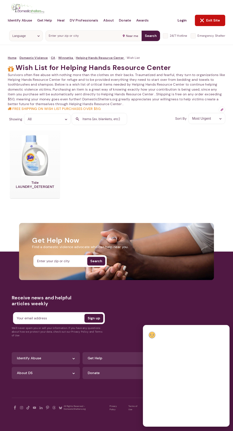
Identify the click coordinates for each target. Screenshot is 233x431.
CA (53, 58)
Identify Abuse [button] (20, 20)
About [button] (108, 20)
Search (151, 35)
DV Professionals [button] (84, 20)
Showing (15, 119)
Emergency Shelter (211, 36)
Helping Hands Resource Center (100, 58)
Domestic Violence (33, 58)
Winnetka (66, 58)
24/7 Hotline (178, 36)
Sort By (181, 118)
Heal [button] (61, 20)
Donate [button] (125, 20)
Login (182, 20)
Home (12, 58)
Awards (142, 20)
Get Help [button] (44, 20)
